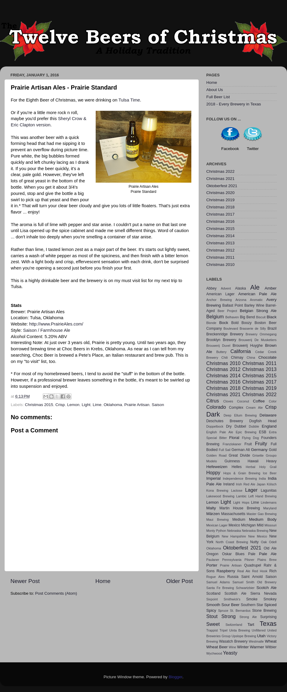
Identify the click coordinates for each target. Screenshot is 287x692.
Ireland (228, 484)
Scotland (213, 593)
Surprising (268, 617)
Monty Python (216, 530)
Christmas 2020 (220, 192)
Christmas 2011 (220, 257)
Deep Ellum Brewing (240, 415)
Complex (236, 407)
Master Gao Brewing (262, 514)
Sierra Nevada (263, 593)
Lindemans (269, 502)
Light (86, 404)
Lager (251, 490)
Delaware (268, 415)
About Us (214, 89)
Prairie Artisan (136, 404)
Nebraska (234, 530)
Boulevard (231, 328)
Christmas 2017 (220, 214)
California (240, 351)
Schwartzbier (245, 588)
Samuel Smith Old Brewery (255, 582)
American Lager (220, 294)
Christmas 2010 (220, 264)
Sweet (213, 624)
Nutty (254, 542)
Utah (261, 636)
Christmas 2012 (220, 250)
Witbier (271, 647)
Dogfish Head (263, 421)
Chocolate (267, 357)
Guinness (232, 461)
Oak (264, 542)
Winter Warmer (250, 647)
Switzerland (233, 624)
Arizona (240, 300)
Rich (273, 571)
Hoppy (213, 472)
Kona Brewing (217, 490)
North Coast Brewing (232, 542)
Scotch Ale (267, 587)
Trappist (212, 630)
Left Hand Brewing (262, 496)
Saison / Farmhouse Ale (46, 330)
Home (102, 581)
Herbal (250, 467)
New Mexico (257, 536)
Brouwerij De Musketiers (258, 340)
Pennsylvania (231, 559)
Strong (229, 616)
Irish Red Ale (245, 484)
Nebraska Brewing (255, 530)
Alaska (240, 288)
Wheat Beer (217, 647)
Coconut (243, 401)
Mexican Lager (217, 525)
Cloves (228, 401)
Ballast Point (232, 305)
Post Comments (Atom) (56, 593)
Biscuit (260, 317)
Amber (271, 288)
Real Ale (243, 571)
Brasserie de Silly (252, 328)
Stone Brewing (264, 610)
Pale (251, 554)
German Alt (240, 450)
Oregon (212, 554)
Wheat (271, 641)
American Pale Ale (257, 294)
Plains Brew (267, 559)
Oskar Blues (233, 554)
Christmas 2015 (39, 404)
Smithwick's (232, 599)
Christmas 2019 (220, 200)
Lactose (236, 490)
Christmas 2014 (220, 236)
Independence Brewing (240, 478)
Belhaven (232, 317)
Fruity (261, 443)
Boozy (247, 323)
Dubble (254, 426)
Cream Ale (254, 407)
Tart (251, 624)
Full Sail (224, 450)
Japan (261, 484)
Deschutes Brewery (224, 421)
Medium (238, 519)
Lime (97, 404)
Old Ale (270, 548)
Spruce (223, 610)
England (269, 426)
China (251, 357)
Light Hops (241, 502)
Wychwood (214, 653)
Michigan (248, 525)
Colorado (216, 407)
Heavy (271, 461)
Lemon (73, 404)
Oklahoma (113, 404)
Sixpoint (212, 599)
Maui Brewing (217, 519)
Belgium (215, 316)
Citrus (212, 400)
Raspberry (225, 571)
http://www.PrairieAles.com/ (56, 324)
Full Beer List (218, 97)
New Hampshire (234, 536)
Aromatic (256, 300)
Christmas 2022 (220, 171)
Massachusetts (233, 514)
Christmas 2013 (220, 243)
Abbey (211, 288)
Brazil (272, 328)
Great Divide (239, 455)
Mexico (234, 525)
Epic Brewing (246, 432)
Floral (234, 437)
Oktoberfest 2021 (221, 186)
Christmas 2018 (220, 207)
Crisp (60, 404)
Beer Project (227, 311)
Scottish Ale (235, 593)
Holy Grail (268, 467)
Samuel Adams (218, 582)
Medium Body (263, 519)
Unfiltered (258, 630)
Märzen (213, 513)
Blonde (211, 323)
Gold (273, 450)
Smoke (251, 599)
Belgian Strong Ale (258, 310)
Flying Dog (250, 438)
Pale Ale (268, 554)
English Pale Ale (219, 432)
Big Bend (247, 317)
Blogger (175, 677)
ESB (262, 432)
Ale (254, 287)
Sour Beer (230, 604)
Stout (212, 616)
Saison (158, 404)
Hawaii (253, 461)
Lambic (241, 496)
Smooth (213, 604)
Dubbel (240, 426)
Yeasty (230, 652)
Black (272, 317)
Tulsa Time (129, 100)
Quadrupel (252, 565)
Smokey (270, 599)
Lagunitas (269, 490)
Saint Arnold (252, 577)
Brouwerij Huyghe (248, 345)
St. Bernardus (240, 610)
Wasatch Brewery (233, 641)
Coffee (259, 401)
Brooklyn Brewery (221, 340)
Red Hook (259, 571)
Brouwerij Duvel (218, 345)
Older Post (179, 581)
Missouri (271, 525)
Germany (259, 449)
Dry (229, 426)
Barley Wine (254, 305)
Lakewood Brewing (220, 496)
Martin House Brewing (239, 508)
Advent (226, 288)
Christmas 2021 (220, 178)
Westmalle (256, 641)
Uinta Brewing (239, 630)
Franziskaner (232, 444)
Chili (225, 357)
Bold (235, 323)
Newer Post (25, 581)
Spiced (270, 604)
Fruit (248, 444)
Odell (273, 542)
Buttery (221, 352)
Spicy (211, 610)
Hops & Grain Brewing (241, 473)
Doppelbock (214, 426)
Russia (232, 577)
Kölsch (272, 484)
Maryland (270, 508)
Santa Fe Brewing (220, 588)
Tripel (223, 630)
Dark (213, 414)
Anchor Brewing (219, 300)
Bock (223, 322)
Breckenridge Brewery (224, 334)
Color (273, 401)
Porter (211, 565)
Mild (260, 525)
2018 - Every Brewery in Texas (233, 104)
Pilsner (249, 559)
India (262, 478)
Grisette (258, 455)
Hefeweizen (217, 466)
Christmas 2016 (220, 221)
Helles (237, 467)
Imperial (213, 478)
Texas (268, 623)
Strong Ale (248, 617)
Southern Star (252, 605)
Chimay (237, 357)
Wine (232, 647)
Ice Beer (270, 473)
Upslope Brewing (244, 636)
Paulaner (212, 559)
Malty (211, 508)
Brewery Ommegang (261, 334)
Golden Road (216, 455)
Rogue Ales (215, 577)
